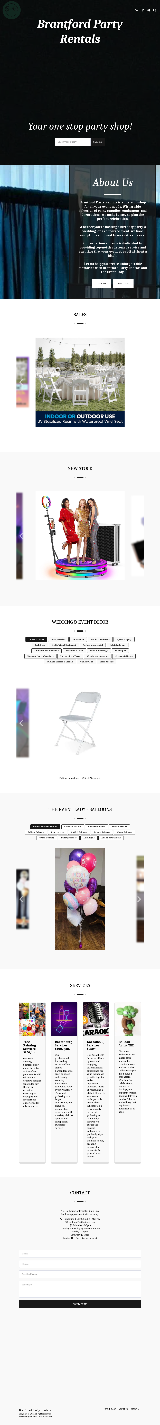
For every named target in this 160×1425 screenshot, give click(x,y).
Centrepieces (57, 839)
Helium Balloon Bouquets (45, 834)
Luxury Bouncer (69, 845)
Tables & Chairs (36, 646)
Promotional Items (74, 658)
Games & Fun (86, 669)
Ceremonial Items (124, 663)
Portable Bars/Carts (70, 663)
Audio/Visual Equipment (64, 652)
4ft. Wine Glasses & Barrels (59, 669)
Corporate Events (96, 834)
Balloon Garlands (72, 834)
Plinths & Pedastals (100, 646)
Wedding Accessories (97, 663)
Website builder (45, 1417)
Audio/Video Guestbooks (46, 658)
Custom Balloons (102, 839)
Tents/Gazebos (58, 646)
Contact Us (80, 1311)
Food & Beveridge (99, 658)
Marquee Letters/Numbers (40, 663)
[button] (136, 10)
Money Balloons (124, 839)
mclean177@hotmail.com (80, 1229)
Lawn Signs (89, 845)
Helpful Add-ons (117, 652)
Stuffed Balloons (79, 839)
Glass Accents (107, 669)
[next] (139, 389)
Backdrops (40, 652)
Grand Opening (46, 845)
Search (97, 141)
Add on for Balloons (111, 845)
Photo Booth (78, 646)
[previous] (21, 389)
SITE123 (33, 1417)
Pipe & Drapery (124, 646)
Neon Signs (120, 658)
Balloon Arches (119, 834)
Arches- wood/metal (93, 652)
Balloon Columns (36, 839)
